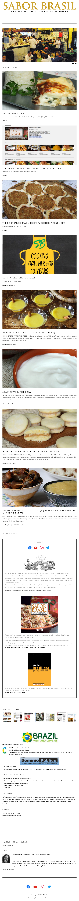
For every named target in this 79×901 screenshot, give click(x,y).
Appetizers (4, 525)
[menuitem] (59, 20)
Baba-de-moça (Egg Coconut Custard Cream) (28, 333)
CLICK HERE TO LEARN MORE (15, 693)
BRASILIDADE (49, 20)
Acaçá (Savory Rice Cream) (17, 392)
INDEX (21, 20)
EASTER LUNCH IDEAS (13, 113)
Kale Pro (45, 895)
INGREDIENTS (38, 20)
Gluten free (5, 344)
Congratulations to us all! (18, 278)
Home (15, 20)
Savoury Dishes (11, 403)
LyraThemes (46, 898)
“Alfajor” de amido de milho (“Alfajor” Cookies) (30, 451)
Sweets (14, 344)
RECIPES (29, 20)
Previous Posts (11, 533)
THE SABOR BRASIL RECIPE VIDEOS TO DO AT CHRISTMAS (32, 168)
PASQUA (4, 120)
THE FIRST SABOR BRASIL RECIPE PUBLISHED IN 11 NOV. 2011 (33, 223)
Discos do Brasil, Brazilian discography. (16, 783)
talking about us (11, 285)
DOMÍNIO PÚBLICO (9, 767)
